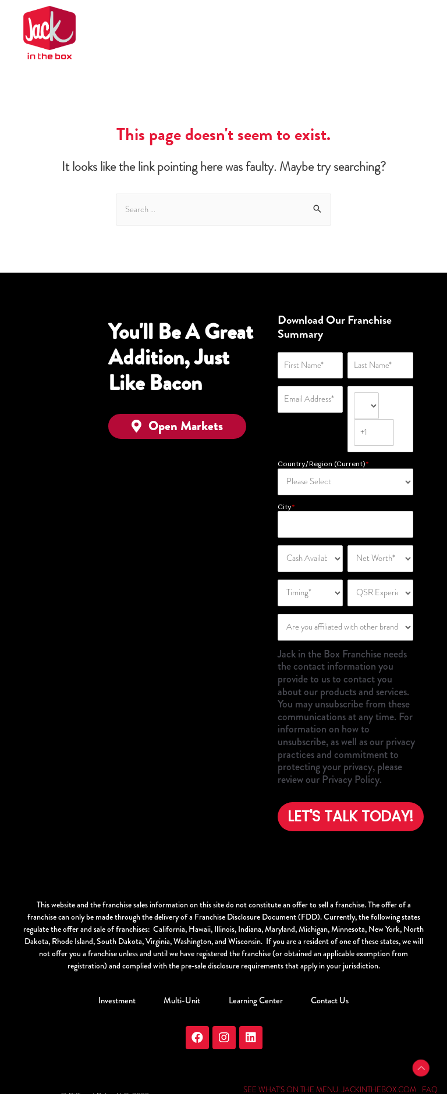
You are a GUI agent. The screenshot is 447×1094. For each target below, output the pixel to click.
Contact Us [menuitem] (323, 969)
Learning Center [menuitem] (253, 969)
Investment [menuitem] (124, 969)
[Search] (223, 210)
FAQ (429, 1058)
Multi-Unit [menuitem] (184, 969)
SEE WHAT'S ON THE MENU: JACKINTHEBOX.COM (330, 1058)
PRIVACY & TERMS (325, 1070)
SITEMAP (376, 1070)
